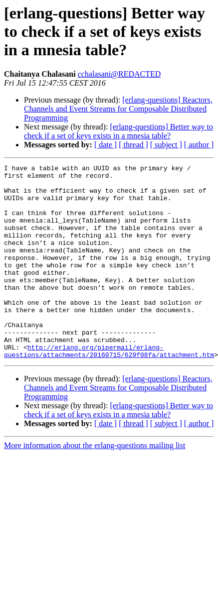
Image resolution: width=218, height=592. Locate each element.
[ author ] (199, 144)
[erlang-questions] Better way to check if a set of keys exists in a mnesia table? (118, 131)
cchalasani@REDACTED (119, 74)
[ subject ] (166, 144)
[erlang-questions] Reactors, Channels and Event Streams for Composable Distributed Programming (118, 109)
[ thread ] (133, 144)
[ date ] (105, 144)
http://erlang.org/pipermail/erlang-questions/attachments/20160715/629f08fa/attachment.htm (109, 389)
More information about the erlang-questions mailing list (94, 484)
